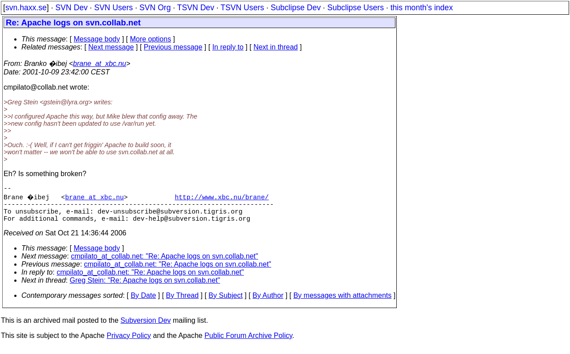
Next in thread (275, 47)
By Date (143, 302)
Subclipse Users (355, 7)
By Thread (182, 302)
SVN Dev (71, 7)
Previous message (173, 47)
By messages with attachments (342, 302)
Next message (111, 47)
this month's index (422, 7)
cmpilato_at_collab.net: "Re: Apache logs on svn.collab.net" (164, 263)
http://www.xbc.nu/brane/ (223, 198)
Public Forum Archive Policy (248, 342)
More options (150, 39)
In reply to (228, 47)
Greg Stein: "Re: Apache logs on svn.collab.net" (145, 287)
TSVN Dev (195, 7)
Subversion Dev (146, 327)
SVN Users (113, 7)
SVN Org (155, 7)
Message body (96, 39)
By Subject (225, 302)
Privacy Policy (128, 342)
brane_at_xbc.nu (99, 63)
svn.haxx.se (26, 7)
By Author (267, 302)
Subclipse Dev (296, 7)
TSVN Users (242, 7)
